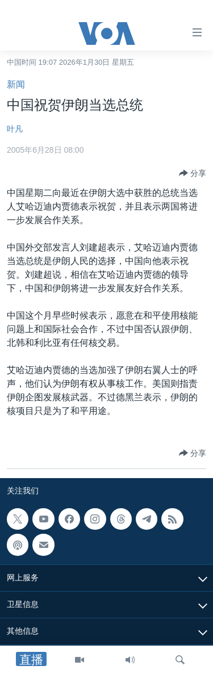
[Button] (192, 173)
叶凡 (15, 128)
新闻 (16, 84)
